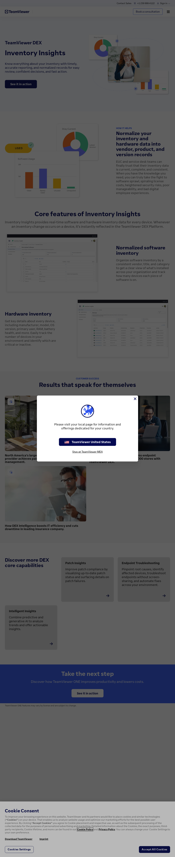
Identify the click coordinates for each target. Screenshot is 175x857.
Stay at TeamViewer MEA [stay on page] (87, 452)
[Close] (135, 399)
